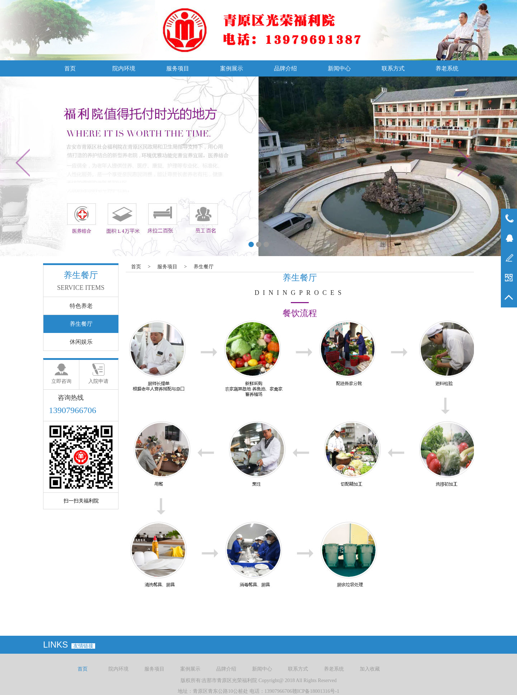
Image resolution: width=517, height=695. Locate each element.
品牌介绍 (285, 68)
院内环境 (123, 68)
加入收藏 (370, 669)
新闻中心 (339, 68)
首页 (70, 68)
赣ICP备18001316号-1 (315, 691)
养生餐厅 (204, 266)
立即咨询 (61, 381)
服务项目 (177, 68)
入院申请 (98, 381)
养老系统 (447, 68)
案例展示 (231, 68)
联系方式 (393, 68)
